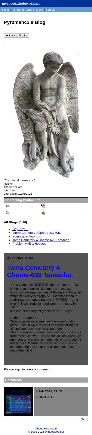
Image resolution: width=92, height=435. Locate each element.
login (18, 369)
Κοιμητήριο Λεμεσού (26, 236)
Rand (20, 9)
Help (46, 428)
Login (53, 428)
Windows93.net (54, 431)
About (39, 428)
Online (30, 9)
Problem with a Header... (29, 243)
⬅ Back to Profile (16, 35)
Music (40, 9)
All (14, 9)
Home (6, 9)
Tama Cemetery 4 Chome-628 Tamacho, (41, 240)
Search (50, 9)
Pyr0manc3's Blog (24, 22)
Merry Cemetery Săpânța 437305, (36, 232)
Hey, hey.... (20, 229)
